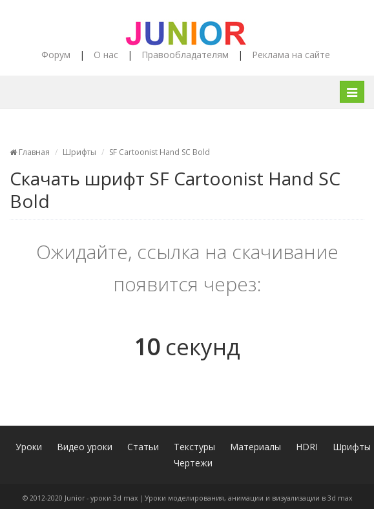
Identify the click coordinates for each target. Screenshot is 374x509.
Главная (30, 152)
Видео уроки (84, 447)
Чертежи (193, 463)
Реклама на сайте (291, 54)
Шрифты (79, 152)
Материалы (255, 447)
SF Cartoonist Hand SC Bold (159, 152)
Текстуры (194, 447)
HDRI (307, 447)
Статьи (143, 447)
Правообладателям (185, 54)
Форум (55, 54)
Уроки (29, 447)
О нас (106, 54)
